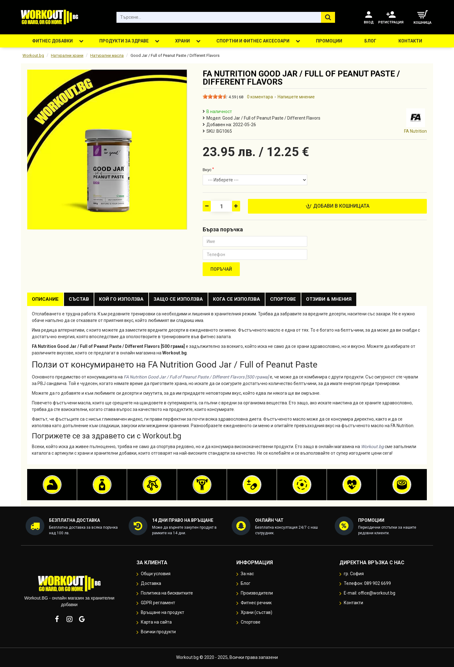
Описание (45, 299)
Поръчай (221, 269)
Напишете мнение (296, 96)
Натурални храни (67, 55)
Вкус (207, 169)
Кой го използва (121, 299)
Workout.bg (33, 55)
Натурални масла (107, 55)
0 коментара (260, 96)
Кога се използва (236, 299)
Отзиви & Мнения (329, 299)
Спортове (283, 299)
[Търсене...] (328, 17)
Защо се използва (178, 299)
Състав (79, 299)
